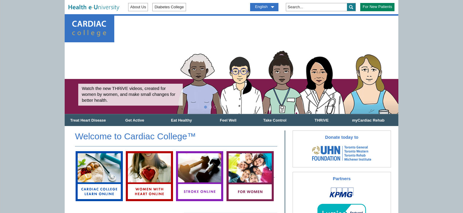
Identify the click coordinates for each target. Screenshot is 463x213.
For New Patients (377, 6)
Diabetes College (169, 7)
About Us (138, 7)
